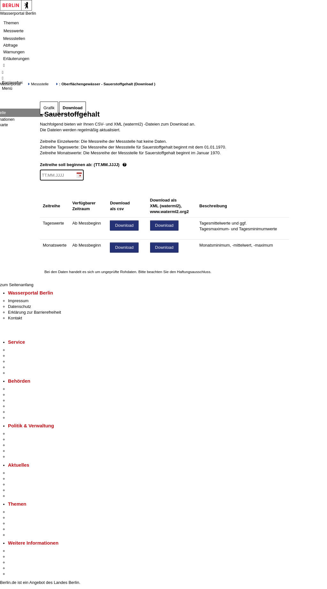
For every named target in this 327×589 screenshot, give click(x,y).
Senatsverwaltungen (27, 394)
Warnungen (14, 52)
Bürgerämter (19, 406)
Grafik (49, 107)
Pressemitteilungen (25, 472)
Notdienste (18, 367)
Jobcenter (17, 411)
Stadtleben (18, 568)
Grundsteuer (19, 534)
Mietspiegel (18, 529)
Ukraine (15, 490)
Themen (11, 22)
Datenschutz (19, 306)
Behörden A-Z (21, 388)
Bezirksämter (20, 400)
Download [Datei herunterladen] (124, 225)
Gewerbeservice (23, 373)
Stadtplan (17, 573)
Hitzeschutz (18, 495)
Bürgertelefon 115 (24, 361)
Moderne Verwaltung (27, 523)
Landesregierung (23, 433)
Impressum (18, 300)
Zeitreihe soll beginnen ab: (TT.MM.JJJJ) (105, 165)
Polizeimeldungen (24, 478)
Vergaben (17, 456)
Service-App (19, 350)
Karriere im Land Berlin (29, 439)
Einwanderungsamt (25, 417)
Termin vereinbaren (25, 355)
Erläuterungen (16, 58)
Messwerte (14, 30)
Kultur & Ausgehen (25, 550)
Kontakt (15, 318)
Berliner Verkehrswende (30, 517)
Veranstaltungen (23, 484)
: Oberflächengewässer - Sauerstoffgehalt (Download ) (107, 84)
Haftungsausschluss (193, 272)
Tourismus (17, 556)
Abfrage (10, 45)
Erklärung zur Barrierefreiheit (34, 312)
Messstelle (40, 84)
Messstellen (14, 38)
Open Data (18, 450)
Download (72, 107)
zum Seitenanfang (17, 284)
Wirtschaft (17, 562)
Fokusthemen (20, 511)
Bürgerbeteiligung (24, 445)
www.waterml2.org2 (169, 211)
